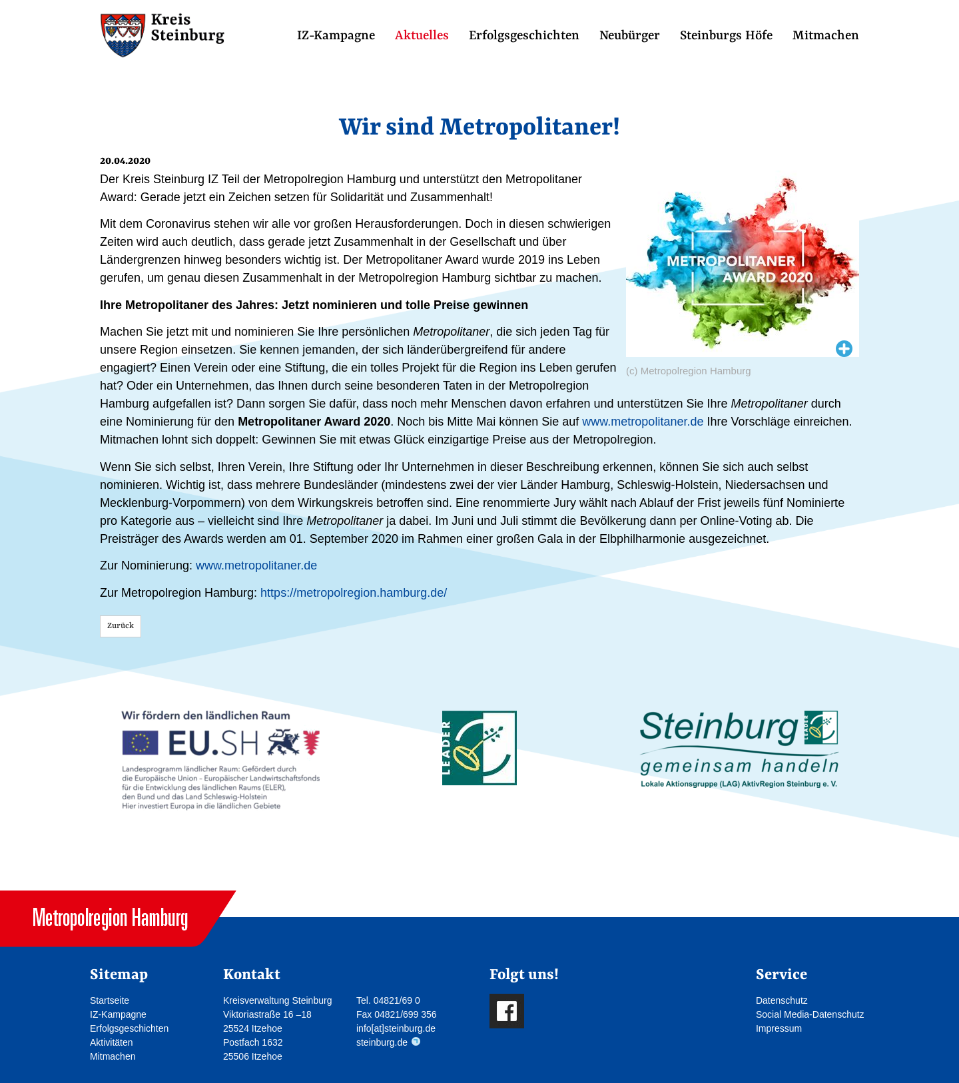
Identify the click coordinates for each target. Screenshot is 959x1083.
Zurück (120, 626)
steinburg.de (382, 1042)
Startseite (109, 1000)
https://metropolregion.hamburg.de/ (353, 592)
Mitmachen (826, 36)
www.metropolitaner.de (642, 421)
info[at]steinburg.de (396, 1028)
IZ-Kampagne (336, 36)
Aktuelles (422, 36)
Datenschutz (782, 1000)
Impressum (779, 1028)
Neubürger (629, 36)
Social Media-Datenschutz (810, 1014)
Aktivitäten (111, 1042)
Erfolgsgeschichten (524, 36)
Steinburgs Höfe (726, 36)
